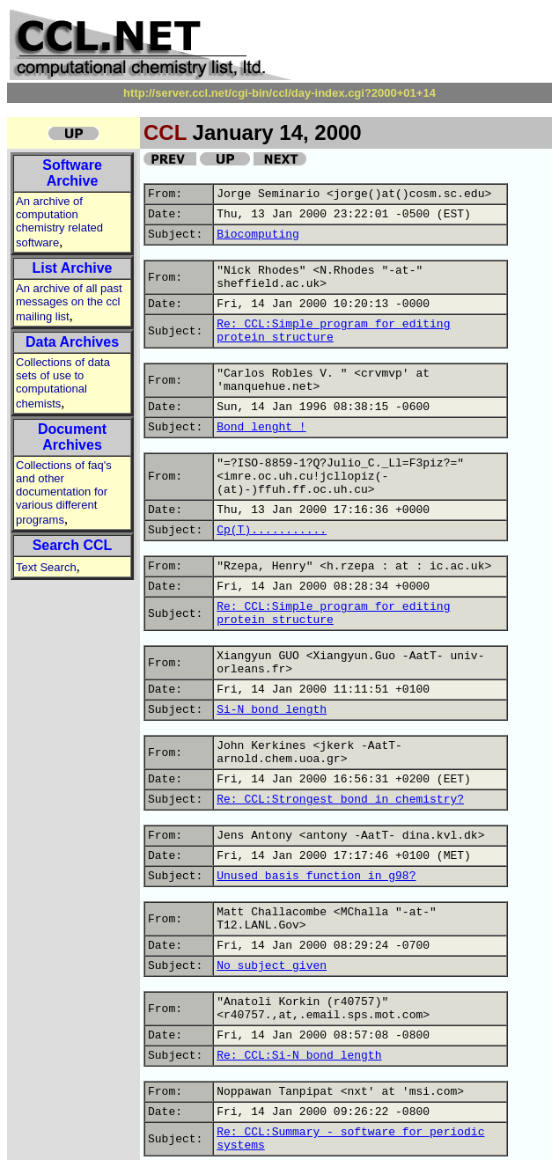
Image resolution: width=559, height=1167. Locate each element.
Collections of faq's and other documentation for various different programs (64, 492)
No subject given (272, 965)
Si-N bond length (272, 709)
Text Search (46, 567)
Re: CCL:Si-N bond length (299, 1055)
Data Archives (72, 341)
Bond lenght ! (261, 427)
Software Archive (72, 173)
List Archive (73, 268)
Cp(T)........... (272, 530)
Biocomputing (258, 234)
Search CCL (73, 545)
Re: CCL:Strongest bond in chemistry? (340, 799)
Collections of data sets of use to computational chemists (63, 383)
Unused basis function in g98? (316, 876)
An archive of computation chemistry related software (59, 221)
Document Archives (72, 437)
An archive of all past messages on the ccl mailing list (69, 302)
